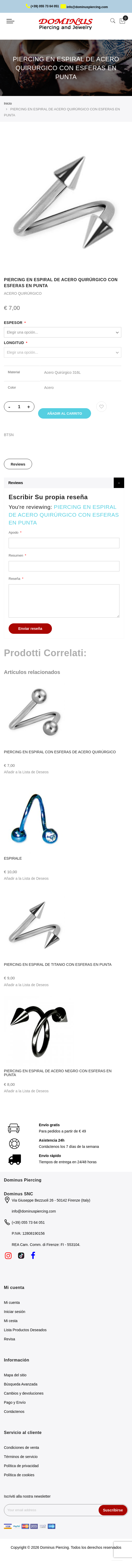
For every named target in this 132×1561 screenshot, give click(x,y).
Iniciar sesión (14, 1313)
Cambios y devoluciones (24, 1394)
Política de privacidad (21, 1467)
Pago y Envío (15, 1403)
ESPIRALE (13, 859)
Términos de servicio (21, 1458)
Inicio (8, 103)
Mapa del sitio (15, 1376)
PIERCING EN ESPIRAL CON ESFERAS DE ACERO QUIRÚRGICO (60, 753)
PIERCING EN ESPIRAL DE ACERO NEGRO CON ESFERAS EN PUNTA (58, 1074)
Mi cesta (10, 1322)
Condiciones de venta (21, 1449)
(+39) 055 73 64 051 (42, 6)
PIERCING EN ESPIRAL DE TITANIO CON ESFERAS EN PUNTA (58, 965)
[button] (26, 773)
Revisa (9, 1340)
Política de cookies (19, 1476)
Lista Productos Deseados (25, 1331)
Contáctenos (14, 1413)
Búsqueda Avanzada (20, 1385)
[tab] (18, 465)
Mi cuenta (12, 1303)
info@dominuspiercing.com (84, 7)
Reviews (18, 465)
